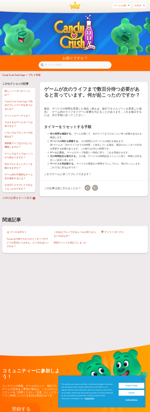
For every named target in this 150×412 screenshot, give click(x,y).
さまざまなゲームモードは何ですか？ (19, 124)
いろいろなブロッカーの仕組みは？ (19, 135)
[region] (101, 391)
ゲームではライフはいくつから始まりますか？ (19, 156)
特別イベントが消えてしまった (70, 243)
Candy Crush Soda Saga (13, 75)
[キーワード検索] (75, 65)
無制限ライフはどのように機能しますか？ (19, 145)
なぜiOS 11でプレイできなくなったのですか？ (19, 187)
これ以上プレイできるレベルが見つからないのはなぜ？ (75, 234)
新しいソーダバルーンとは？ (17, 93)
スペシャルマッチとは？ (17, 116)
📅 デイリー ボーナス (112, 232)
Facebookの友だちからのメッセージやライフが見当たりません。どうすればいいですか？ (28, 243)
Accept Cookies (131, 386)
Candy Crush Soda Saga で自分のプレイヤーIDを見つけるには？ (19, 105)
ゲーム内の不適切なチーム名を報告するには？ (19, 177)
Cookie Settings (131, 400)
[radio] (87, 188)
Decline (131, 393)
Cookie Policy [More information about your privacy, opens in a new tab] (89, 399)
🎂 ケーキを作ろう (17, 232)
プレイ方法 (34, 75)
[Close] (142, 379)
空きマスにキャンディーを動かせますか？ (19, 166)
